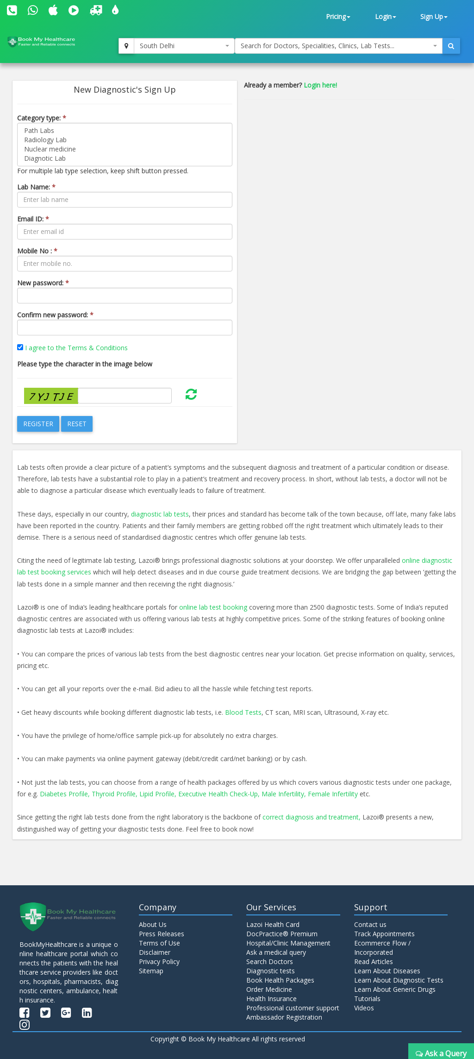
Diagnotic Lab (124, 158)
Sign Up (434, 16)
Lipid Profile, (157, 793)
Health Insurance (271, 998)
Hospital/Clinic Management (288, 943)
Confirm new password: (55, 314)
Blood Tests (243, 712)
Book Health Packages (280, 980)
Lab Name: (36, 187)
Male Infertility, (284, 793)
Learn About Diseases (387, 970)
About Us (153, 924)
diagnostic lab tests (160, 514)
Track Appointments (384, 933)
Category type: (41, 117)
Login (385, 16)
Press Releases (161, 933)
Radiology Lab (124, 140)
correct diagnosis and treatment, (311, 817)
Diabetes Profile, (65, 793)
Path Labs (124, 130)
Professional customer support (292, 1007)
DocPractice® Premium (282, 933)
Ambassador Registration (284, 1017)
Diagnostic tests (270, 970)
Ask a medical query (276, 952)
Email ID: (33, 218)
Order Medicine (269, 989)
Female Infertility (333, 793)
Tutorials (367, 998)
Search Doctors (269, 961)
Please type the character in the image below (84, 363)
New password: (43, 282)
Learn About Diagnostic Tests (398, 980)
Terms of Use (159, 943)
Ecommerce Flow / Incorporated (382, 948)
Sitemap (151, 970)
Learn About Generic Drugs (395, 989)
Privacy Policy (159, 961)
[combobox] (184, 46)
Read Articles (373, 961)
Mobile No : (37, 250)
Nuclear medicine (124, 149)
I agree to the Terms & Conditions (76, 347)
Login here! (320, 85)
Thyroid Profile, (114, 793)
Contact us (370, 924)
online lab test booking (213, 607)
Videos (364, 1007)
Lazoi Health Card (272, 924)
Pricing (338, 16)
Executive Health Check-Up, (219, 793)
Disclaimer (154, 952)
